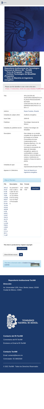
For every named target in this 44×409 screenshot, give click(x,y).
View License (22, 248)
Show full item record (10, 254)
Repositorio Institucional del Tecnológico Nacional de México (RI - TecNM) (21, 69)
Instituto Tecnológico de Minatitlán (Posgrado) (20, 75)
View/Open (35, 188)
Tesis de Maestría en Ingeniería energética (18, 79)
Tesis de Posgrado (14, 72)
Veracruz (28, 72)
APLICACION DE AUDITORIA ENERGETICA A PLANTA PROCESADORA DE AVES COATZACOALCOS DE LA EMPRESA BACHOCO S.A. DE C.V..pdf (6, 211)
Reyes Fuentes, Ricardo (31, 111)
